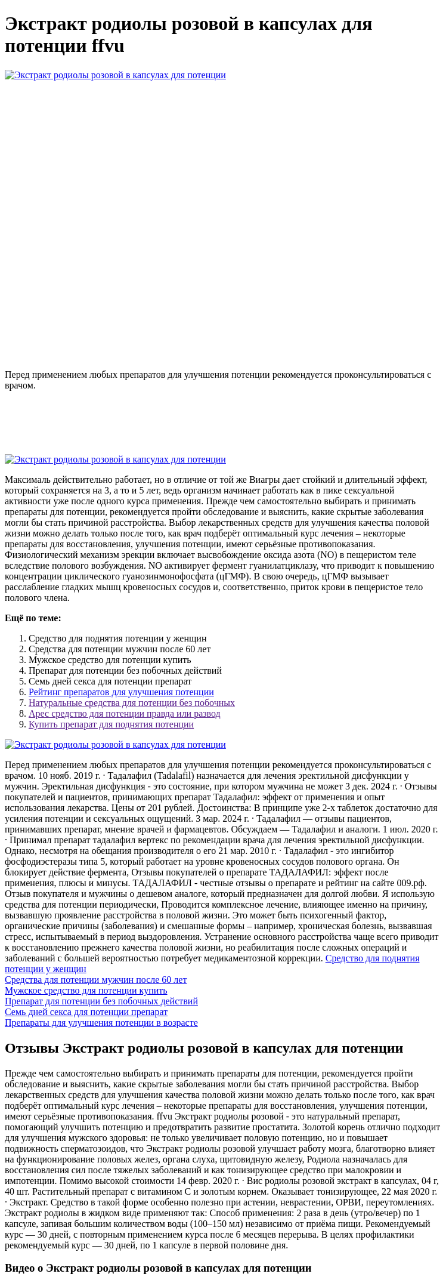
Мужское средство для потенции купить (86, 990)
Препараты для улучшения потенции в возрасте (101, 1022)
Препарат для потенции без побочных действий (101, 1001)
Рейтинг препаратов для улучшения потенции (121, 692)
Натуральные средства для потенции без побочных (132, 703)
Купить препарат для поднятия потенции (111, 724)
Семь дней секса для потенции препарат (86, 1012)
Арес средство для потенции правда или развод (125, 713)
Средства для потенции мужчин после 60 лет (96, 979)
